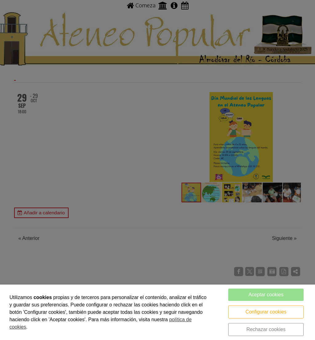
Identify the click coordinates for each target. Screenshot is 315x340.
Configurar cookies (265, 311)
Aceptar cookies (266, 294)
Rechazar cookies (265, 329)
